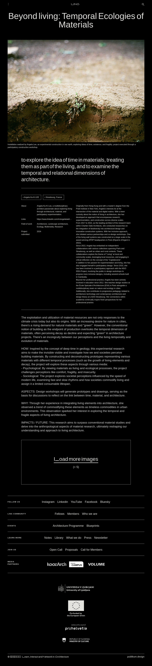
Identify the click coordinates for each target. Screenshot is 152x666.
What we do (73, 537)
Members (73, 513)
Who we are (89, 513)
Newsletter (101, 537)
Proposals (71, 549)
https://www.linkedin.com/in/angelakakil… (54, 219)
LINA (75, 4)
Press (87, 537)
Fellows (59, 513)
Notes (48, 537)
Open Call (56, 549)
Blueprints (93, 525)
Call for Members (91, 549)
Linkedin (62, 501)
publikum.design (135, 656)
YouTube (76, 501)
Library (59, 537)
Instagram (48, 501)
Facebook (91, 501)
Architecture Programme (68, 525)
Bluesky (105, 501)
